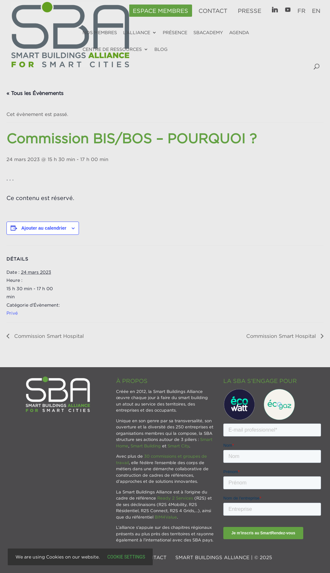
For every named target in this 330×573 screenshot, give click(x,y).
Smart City (178, 446)
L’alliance (136, 32)
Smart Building (146, 446)
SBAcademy (208, 32)
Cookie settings (126, 556)
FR (301, 11)
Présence (175, 32)
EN (316, 11)
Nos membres (99, 32)
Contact (213, 11)
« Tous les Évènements (34, 93)
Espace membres (160, 11)
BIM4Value (166, 517)
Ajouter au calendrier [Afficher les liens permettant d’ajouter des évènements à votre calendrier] (43, 228)
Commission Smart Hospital (48, 336)
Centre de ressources (112, 49)
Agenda (239, 32)
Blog (161, 49)
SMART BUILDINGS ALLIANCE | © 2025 (223, 557)
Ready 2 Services (175, 498)
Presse (249, 11)
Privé (12, 312)
